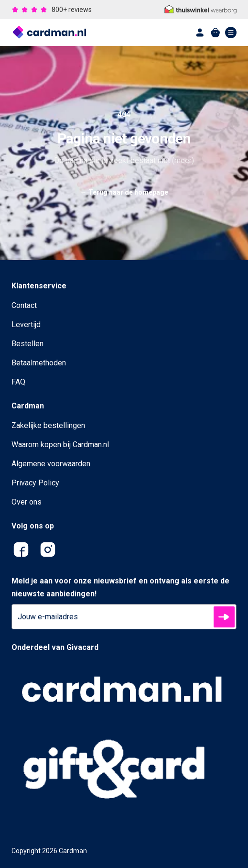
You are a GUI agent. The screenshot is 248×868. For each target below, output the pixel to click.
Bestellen (27, 343)
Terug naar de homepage (124, 192)
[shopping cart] (215, 32)
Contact (24, 305)
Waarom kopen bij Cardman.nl (60, 444)
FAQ (18, 381)
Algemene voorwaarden (50, 463)
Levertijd (26, 324)
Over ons (26, 501)
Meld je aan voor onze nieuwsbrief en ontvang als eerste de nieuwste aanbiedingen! (120, 587)
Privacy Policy (35, 482)
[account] (200, 32)
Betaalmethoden (38, 362)
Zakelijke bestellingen (48, 425)
